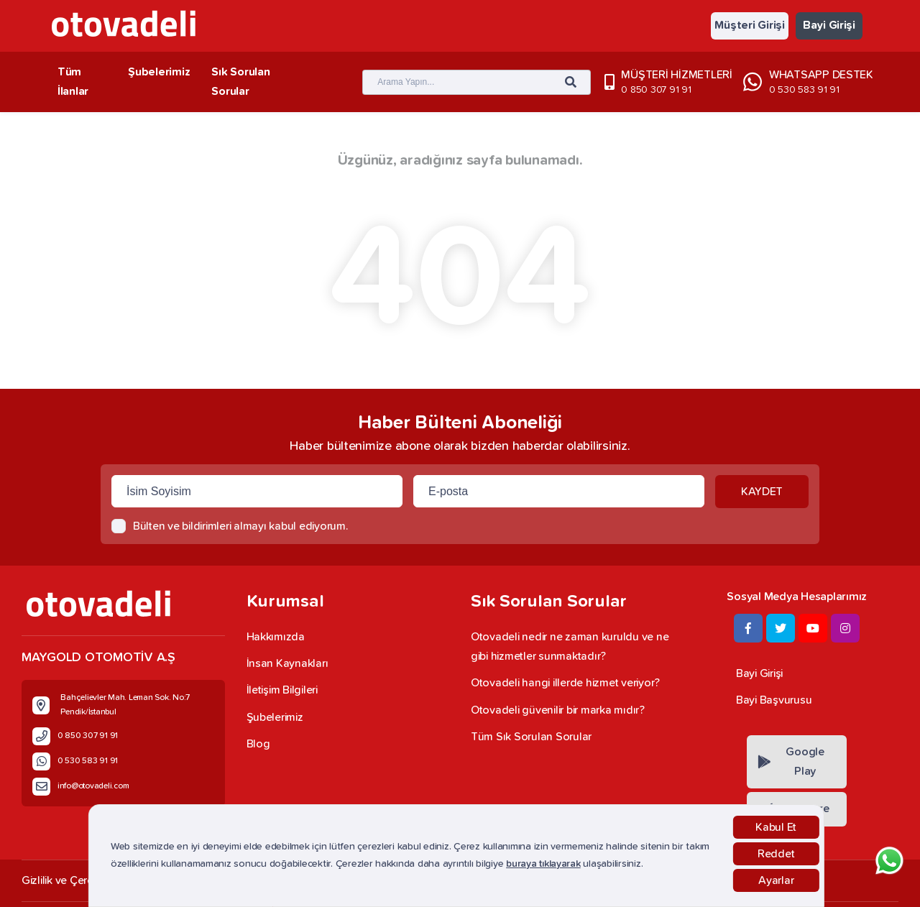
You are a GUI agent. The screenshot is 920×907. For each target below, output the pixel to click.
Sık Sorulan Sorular (240, 81)
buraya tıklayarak (543, 864)
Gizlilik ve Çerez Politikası (84, 880)
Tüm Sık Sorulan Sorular (531, 736)
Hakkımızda (276, 637)
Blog (258, 744)
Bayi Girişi (829, 25)
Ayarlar (776, 880)
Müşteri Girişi (749, 25)
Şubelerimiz (159, 72)
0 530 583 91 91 (804, 90)
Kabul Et (775, 827)
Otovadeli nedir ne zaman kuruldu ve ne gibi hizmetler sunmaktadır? (569, 646)
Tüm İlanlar (73, 81)
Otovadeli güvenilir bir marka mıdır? (558, 710)
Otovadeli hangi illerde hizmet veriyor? (565, 683)
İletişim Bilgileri (282, 690)
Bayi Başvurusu (773, 700)
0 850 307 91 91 (656, 90)
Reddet (776, 854)
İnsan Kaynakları (287, 663)
